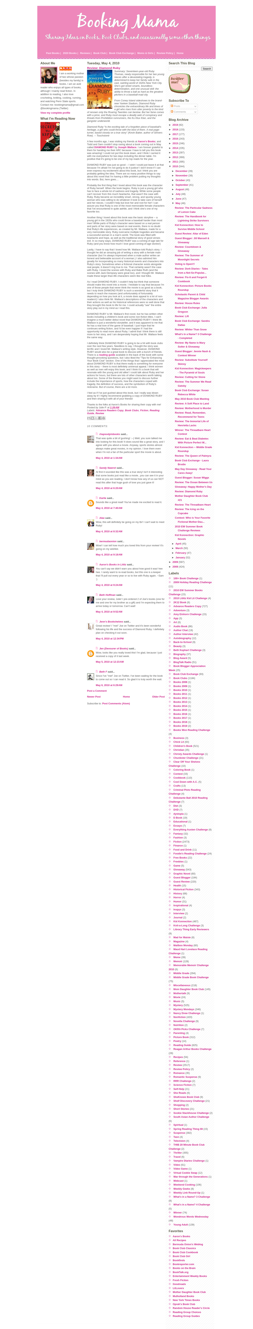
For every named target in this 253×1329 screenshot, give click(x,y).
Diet (176, 805)
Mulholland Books (183, 1296)
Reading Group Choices (187, 1312)
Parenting (179, 1033)
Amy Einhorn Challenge (188, 614)
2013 (176, 152)
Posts (175, 106)
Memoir (178, 961)
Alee (102, 517)
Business (179, 738)
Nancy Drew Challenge (187, 1013)
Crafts (177, 785)
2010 (176, 166)
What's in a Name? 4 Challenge (192, 1204)
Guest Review (182, 881)
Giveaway (179, 869)
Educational (181, 821)
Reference (180, 1061)
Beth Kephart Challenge (188, 650)
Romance (179, 1073)
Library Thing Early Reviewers (191, 929)
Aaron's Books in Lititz (112, 564)
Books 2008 (180, 682)
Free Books (180, 857)
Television (180, 1140)
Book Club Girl (181, 1256)
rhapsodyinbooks (109, 434)
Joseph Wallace (127, 147)
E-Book (178, 817)
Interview (179, 913)
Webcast (179, 1180)
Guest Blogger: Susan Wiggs (192, 477)
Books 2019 (180, 725)
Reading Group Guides (186, 1316)
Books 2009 (180, 686)
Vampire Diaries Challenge (189, 1160)
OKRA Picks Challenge (187, 1029)
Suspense (179, 1132)
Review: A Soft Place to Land (192, 403)
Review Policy (182, 1069)
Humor (177, 901)
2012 (176, 157)
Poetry (177, 1041)
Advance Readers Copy (110, 410)
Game (177, 865)
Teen (176, 1136)
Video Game (181, 1168)
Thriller (178, 1152)
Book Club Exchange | (122, 53)
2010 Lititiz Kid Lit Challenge (190, 598)
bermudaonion (108, 541)
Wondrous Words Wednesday (191, 1216)
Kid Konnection (183, 921)
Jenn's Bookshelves (111, 621)
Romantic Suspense (185, 1076)
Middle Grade (181, 973)
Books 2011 (180, 693)
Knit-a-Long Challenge (187, 925)
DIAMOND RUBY (104, 147)
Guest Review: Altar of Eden (191, 233)
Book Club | (100, 53)
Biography (180, 654)
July (178, 194)
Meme (177, 957)
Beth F (103, 671)
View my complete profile (55, 112)
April (178, 543)
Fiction (144, 410)
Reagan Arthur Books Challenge (193, 1049)
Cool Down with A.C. (186, 781)
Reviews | (85, 53)
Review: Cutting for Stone (190, 377)
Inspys (177, 909)
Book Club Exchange (186, 674)
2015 (176, 143)
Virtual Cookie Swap (185, 1172)
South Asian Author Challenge (191, 1116)
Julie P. (67, 68)
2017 (176, 134)
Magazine (179, 941)
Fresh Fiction (180, 1280)
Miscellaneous (182, 985)
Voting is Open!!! (185, 264)
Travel (177, 1156)
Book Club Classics (184, 1248)
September (182, 184)
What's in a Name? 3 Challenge (192, 1196)
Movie (177, 997)
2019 (176, 124)
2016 (176, 138)
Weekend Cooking (184, 1184)
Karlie (102, 498)
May (178, 203)
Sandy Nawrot (107, 467)
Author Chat (181, 630)
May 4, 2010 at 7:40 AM (109, 508)
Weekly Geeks (182, 1188)
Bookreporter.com (183, 1264)
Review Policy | (166, 53)
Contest (178, 773)
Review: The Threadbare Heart (193, 504)
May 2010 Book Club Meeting (192, 398)
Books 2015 (180, 709)
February (181, 552)
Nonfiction (180, 1017)
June (178, 198)
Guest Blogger (182, 877)
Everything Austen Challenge (191, 829)
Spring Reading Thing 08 (188, 1128)
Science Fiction (183, 1084)
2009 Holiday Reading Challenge (193, 582)
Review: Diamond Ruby (103, 68)
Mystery (178, 1005)
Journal (178, 917)
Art (175, 622)
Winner (178, 1212)
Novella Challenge (184, 1021)
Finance (178, 845)
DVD (176, 809)
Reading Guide (182, 1045)
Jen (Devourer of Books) (113, 648)
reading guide (107, 354)
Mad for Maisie (182, 937)
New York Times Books (186, 1300)
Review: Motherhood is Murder (193, 408)
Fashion (178, 837)
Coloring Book (182, 769)
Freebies (179, 861)
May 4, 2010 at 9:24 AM (109, 585)
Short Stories (181, 1108)
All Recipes (179, 1240)
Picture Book (181, 1037)
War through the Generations (191, 1176)
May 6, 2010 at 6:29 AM (109, 685)
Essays (178, 825)
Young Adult (181, 1224)
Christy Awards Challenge (189, 753)
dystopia (179, 813)
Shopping (179, 1105)
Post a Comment (97, 690)
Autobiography (182, 638)
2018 (176, 129)
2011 (176, 161)
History (178, 893)
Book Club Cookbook (185, 1252)
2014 (176, 148)
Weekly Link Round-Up (187, 1192)
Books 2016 (180, 714)
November (181, 175)
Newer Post (94, 696)
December (181, 171)
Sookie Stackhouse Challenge (191, 1112)
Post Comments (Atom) (116, 703)
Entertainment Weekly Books (190, 1276)
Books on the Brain (184, 1268)
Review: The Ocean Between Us (193, 482)
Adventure (180, 610)
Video (177, 1164)
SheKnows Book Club (186, 1097)
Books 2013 (180, 701)
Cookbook (180, 777)
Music (177, 1001)
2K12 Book (180, 602)
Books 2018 (180, 722)
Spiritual (178, 1124)
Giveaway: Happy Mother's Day (193, 486)
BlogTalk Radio (182, 662)
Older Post (158, 696)
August (180, 189)
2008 (176, 566)
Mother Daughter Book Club (189, 1292)
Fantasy (178, 833)
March (179, 548)
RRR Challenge (182, 1081)
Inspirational (181, 905)
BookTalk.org (180, 1272)
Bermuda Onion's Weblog (188, 1244)
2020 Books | (70, 53)
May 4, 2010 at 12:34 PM (110, 638)
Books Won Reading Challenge (192, 730)
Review (99, 413)
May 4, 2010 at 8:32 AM (109, 531)
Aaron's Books (146, 141)
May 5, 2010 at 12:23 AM (110, 661)
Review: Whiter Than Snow (191, 329)
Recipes (178, 1057)
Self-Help (179, 1089)
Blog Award (180, 658)
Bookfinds (179, 1260)
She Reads (180, 1092)
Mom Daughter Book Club (189, 989)
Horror (177, 897)
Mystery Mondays (184, 1009)
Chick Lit (179, 741)
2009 (176, 562)
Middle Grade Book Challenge (191, 977)
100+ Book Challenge (186, 578)
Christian (179, 749)
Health (177, 885)
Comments (178, 111)
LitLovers (178, 1288)
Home (180, 53)
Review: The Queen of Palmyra (193, 455)
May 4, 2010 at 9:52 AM (109, 611)
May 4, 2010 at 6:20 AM (109, 488)
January (180, 557)
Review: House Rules (187, 303)
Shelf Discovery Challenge (189, 1100)
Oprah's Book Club (184, 1304)
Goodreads (179, 1284)
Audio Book (181, 626)
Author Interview (183, 634)
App (176, 618)
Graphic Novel (182, 873)
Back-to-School (183, 642)
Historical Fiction (184, 889)
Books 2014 (180, 706)
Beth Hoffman (107, 594)
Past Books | (53, 53)
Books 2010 (180, 690)
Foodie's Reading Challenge (190, 853)
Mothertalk (180, 993)
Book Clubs (132, 410)
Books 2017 (180, 717)
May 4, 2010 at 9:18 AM (109, 554)
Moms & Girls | (146, 53)
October (180, 180)
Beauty (178, 646)
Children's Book (183, 746)
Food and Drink (183, 849)
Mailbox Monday (183, 945)
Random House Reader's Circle (191, 1308)
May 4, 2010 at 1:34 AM (109, 457)
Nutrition (179, 1025)
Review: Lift (182, 316)
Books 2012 (180, 698)
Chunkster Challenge (186, 757)
